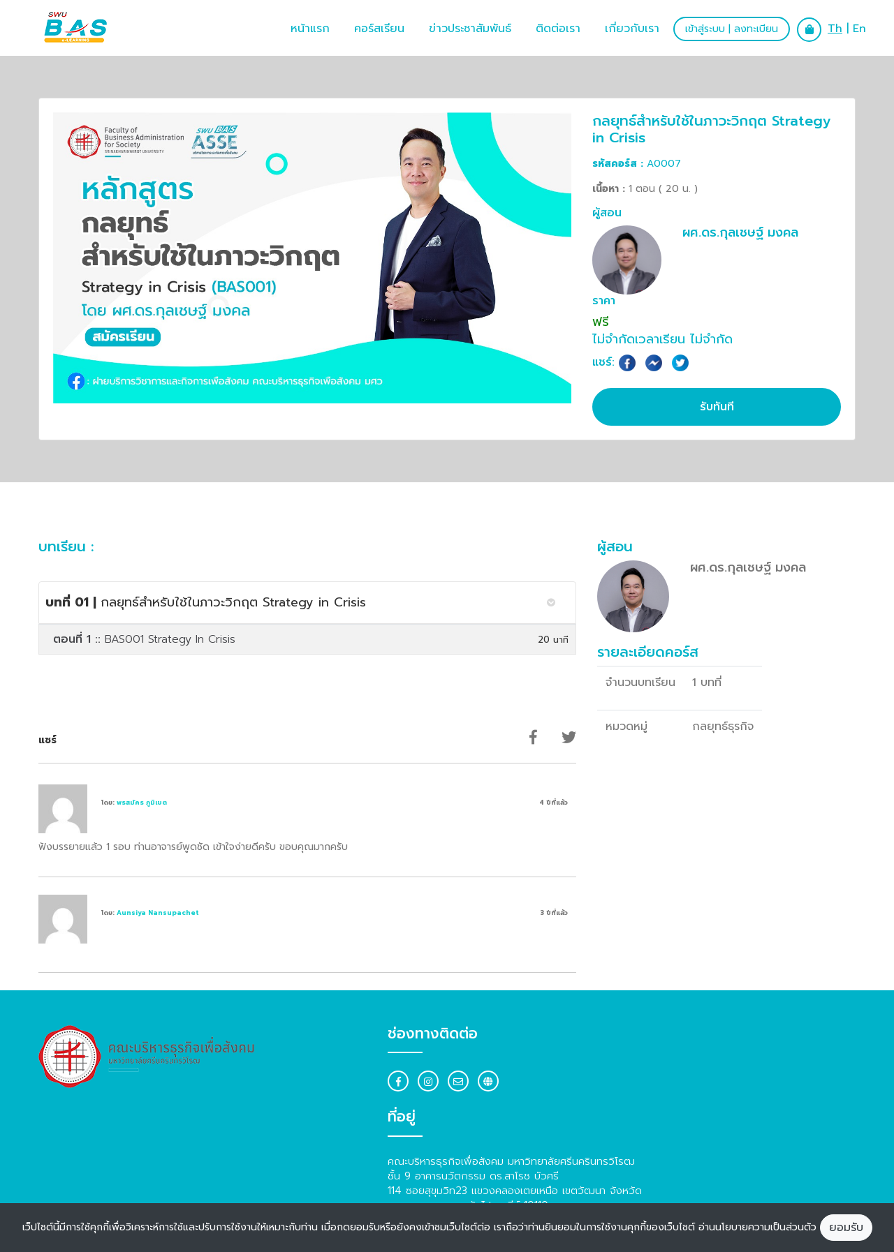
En (859, 28)
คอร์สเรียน (379, 28)
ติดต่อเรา (558, 28)
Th (835, 28)
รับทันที (717, 406)
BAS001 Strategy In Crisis (144, 639)
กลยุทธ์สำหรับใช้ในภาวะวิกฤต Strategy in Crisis (205, 602)
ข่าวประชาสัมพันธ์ (470, 28)
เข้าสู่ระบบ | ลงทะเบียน (731, 29)
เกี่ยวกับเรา (632, 28)
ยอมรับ (846, 1227)
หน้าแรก (310, 28)
